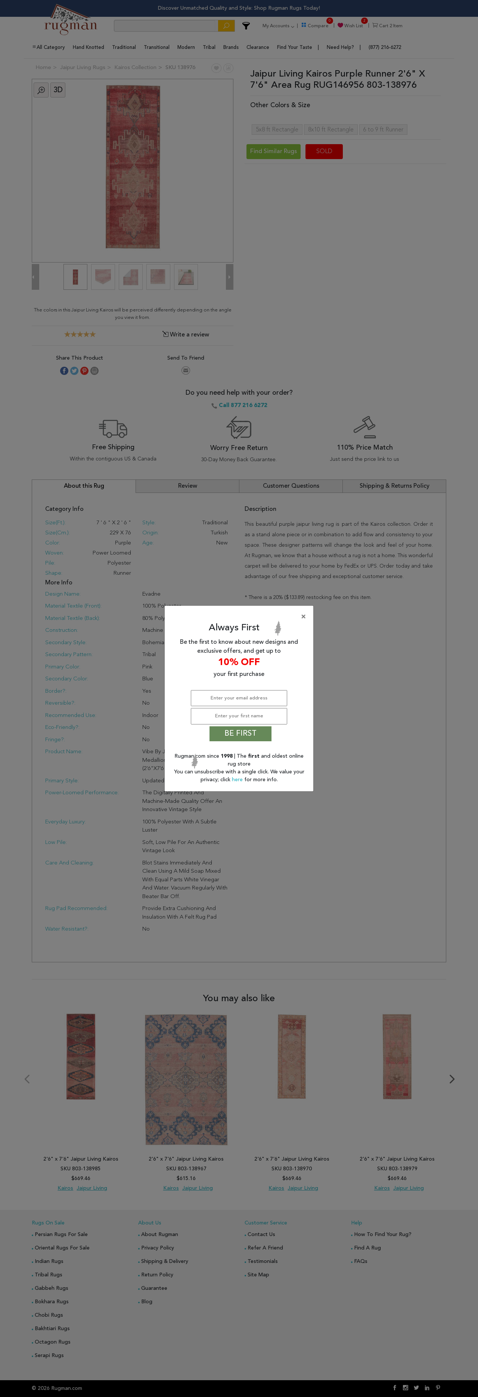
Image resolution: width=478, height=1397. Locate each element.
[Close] (240, 617)
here (238, 779)
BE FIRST (240, 734)
